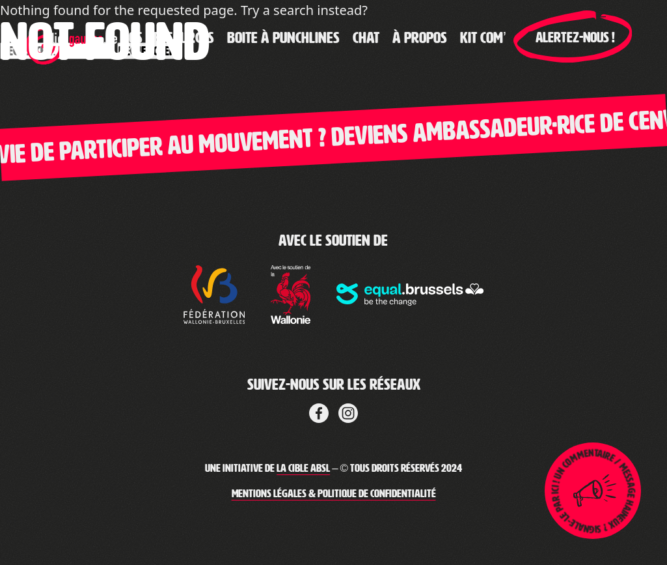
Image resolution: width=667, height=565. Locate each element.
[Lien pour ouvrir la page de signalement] (593, 490)
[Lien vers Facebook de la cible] (319, 411)
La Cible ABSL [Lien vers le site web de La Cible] (303, 468)
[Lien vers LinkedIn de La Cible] (348, 411)
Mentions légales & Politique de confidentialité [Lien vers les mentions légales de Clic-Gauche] (334, 493)
